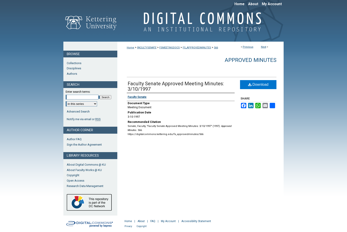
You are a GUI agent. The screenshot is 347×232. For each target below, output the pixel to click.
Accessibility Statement (196, 221)
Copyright (73, 175)
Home (130, 47)
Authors (72, 73)
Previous (248, 46)
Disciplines (74, 68)
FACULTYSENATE (146, 47)
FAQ (152, 221)
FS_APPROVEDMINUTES (197, 47)
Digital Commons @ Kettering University (200, 24)
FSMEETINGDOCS (169, 47)
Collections (74, 63)
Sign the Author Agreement (84, 144)
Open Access (75, 180)
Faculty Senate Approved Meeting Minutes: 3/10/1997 (176, 86)
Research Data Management (85, 186)
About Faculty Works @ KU (84, 170)
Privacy (128, 226)
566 (216, 47)
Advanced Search (78, 111)
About (141, 221)
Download (258, 84)
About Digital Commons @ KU (86, 164)
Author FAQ (74, 139)
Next (263, 46)
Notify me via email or (84, 119)
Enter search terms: (78, 91)
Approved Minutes (250, 60)
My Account (168, 221)
